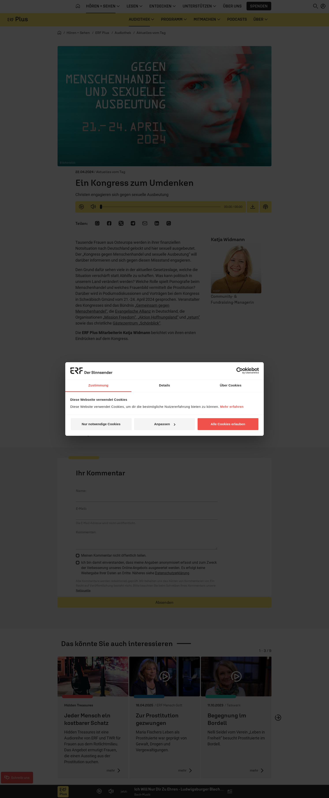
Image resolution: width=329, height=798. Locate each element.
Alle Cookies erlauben (228, 424)
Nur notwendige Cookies (101, 424)
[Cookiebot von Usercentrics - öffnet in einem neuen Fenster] (239, 370)
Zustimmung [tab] (98, 385)
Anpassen (164, 424)
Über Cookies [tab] (230, 385)
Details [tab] (164, 385)
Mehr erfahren (232, 406)
